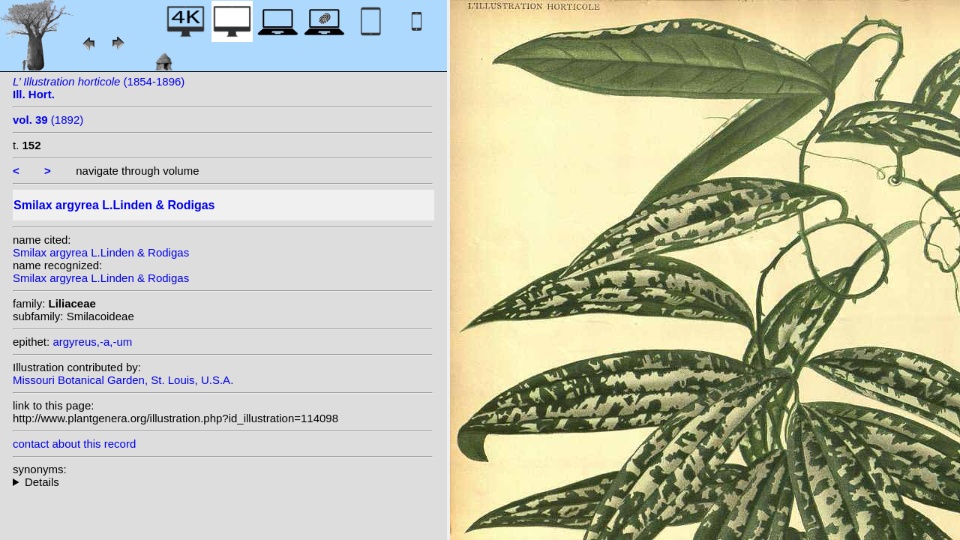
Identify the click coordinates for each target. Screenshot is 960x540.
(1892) (48, 119)
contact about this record (74, 443)
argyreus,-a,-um (92, 341)
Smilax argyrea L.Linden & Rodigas (101, 252)
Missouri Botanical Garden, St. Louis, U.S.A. (123, 380)
